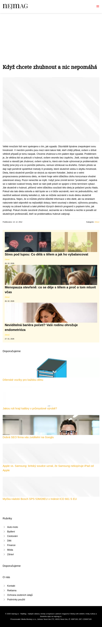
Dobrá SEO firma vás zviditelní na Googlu (28, 437)
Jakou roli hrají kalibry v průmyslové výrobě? (30, 408)
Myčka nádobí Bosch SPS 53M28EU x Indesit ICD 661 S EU (40, 498)
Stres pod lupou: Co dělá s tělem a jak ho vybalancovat (46, 254)
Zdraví (97, 222)
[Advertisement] (51, 33)
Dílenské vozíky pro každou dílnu (23, 379)
